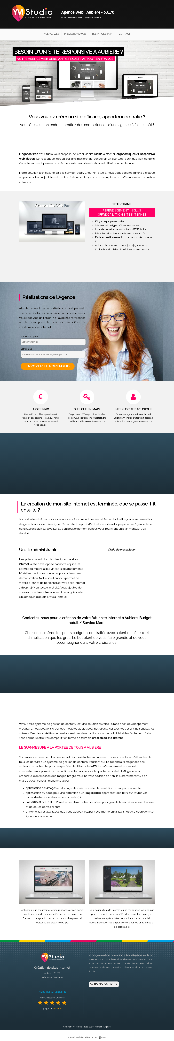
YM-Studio (77, 1027)
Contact (124, 33)
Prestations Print (102, 33)
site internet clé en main (138, 963)
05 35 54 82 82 (104, 984)
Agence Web (51, 33)
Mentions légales (103, 1027)
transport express (69, 918)
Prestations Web (75, 33)
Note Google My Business (52, 998)
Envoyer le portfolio (48, 366)
